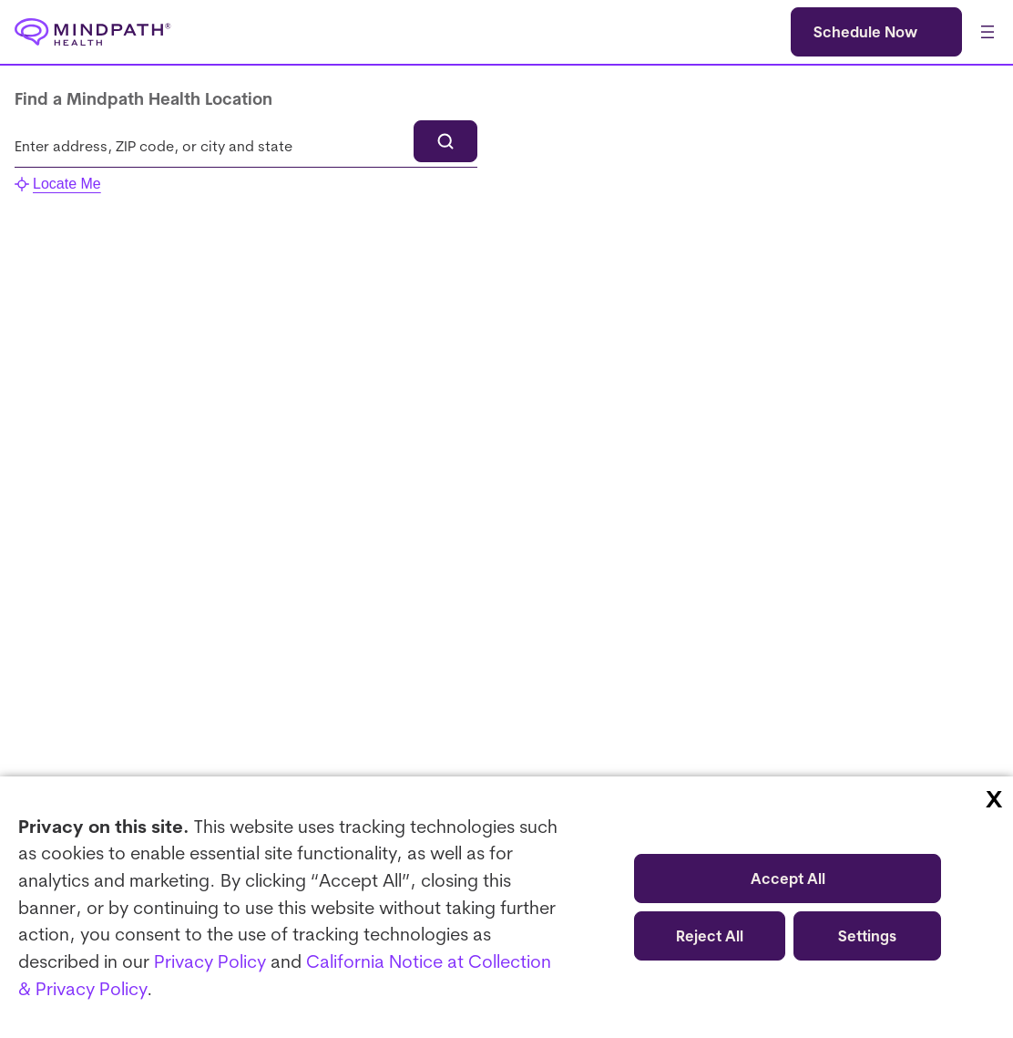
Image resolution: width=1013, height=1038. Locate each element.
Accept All (788, 878)
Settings (867, 936)
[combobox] (246, 146)
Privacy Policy (210, 961)
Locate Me (58, 183)
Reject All (709, 936)
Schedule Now (865, 32)
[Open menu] (987, 32)
